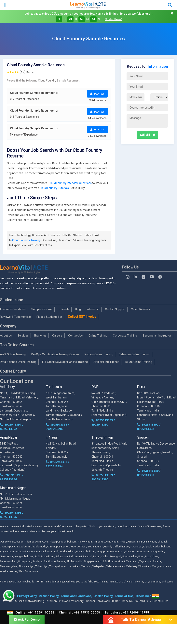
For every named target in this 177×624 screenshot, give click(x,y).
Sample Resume (41, 309)
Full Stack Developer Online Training (65, 362)
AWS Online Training (13, 354)
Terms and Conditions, (76, 596)
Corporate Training (125, 335)
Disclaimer (143, 596)
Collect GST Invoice (82, 317)
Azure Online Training (138, 362)
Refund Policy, (49, 596)
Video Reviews (140, 309)
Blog (78, 309)
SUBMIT (147, 135)
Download (97, 93)
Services (23, 335)
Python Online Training (99, 354)
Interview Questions (13, 309)
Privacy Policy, (27, 596)
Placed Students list (49, 317)
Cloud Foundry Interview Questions (70, 183)
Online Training (97, 335)
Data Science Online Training (18, 362)
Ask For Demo (27, 619)
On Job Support (115, 309)
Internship (93, 309)
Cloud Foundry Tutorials (54, 188)
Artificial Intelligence (106, 362)
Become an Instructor (157, 335)
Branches (40, 335)
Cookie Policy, (103, 596)
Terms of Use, (124, 596)
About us (6, 335)
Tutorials (63, 309)
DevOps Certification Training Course (55, 354)
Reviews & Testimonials (15, 317)
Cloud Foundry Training (26, 240)
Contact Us (75, 335)
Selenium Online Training (134, 354)
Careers (57, 335)
